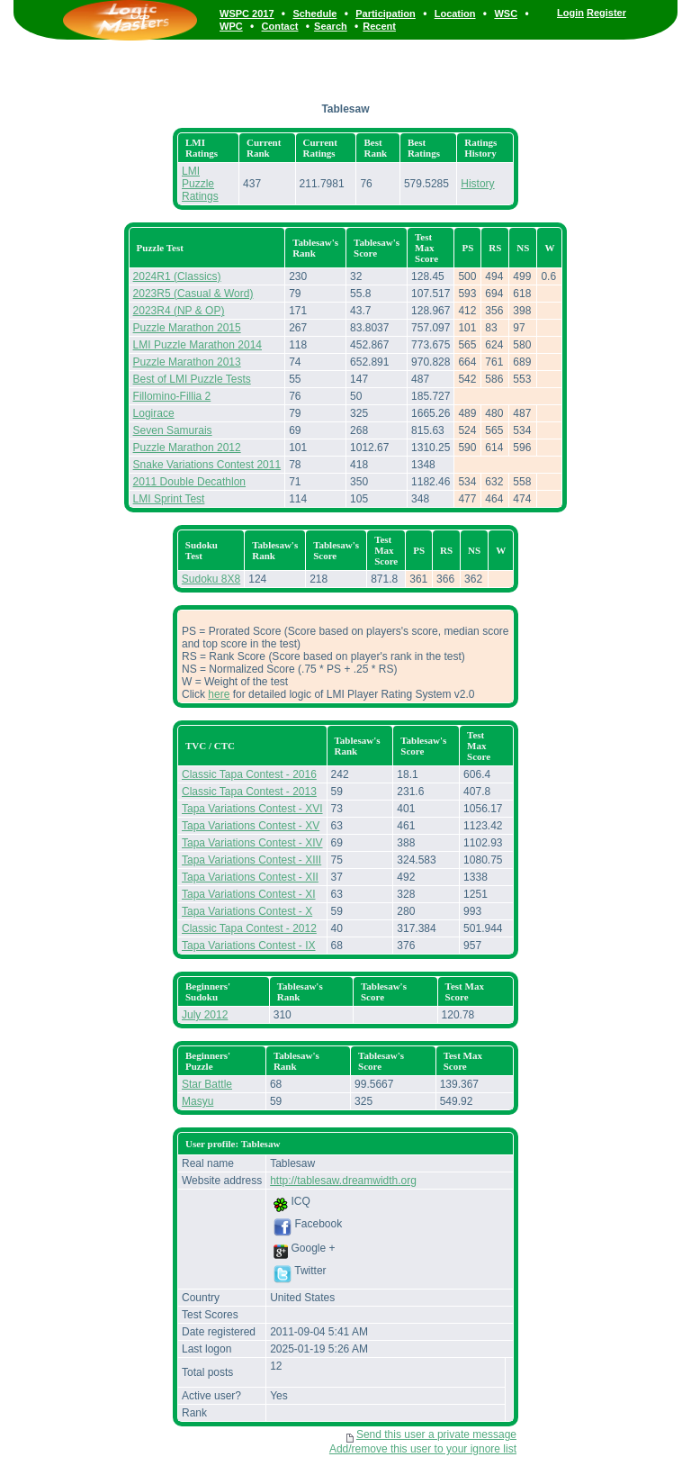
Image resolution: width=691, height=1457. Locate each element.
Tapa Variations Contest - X (247, 911)
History (477, 183)
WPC (231, 26)
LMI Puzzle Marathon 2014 (197, 345)
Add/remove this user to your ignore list (422, 1449)
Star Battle (207, 1084)
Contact (280, 26)
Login (570, 12)
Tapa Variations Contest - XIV (252, 843)
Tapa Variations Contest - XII (250, 877)
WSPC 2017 (247, 13)
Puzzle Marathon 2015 (187, 327)
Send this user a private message (436, 1434)
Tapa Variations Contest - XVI (252, 808)
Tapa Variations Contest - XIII (251, 860)
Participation (385, 13)
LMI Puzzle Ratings (200, 184)
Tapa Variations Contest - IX (249, 945)
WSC (505, 13)
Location (455, 13)
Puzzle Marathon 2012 (187, 447)
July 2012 (205, 1015)
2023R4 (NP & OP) (179, 310)
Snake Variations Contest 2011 (207, 464)
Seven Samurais (172, 430)
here (218, 694)
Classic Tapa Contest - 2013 (249, 791)
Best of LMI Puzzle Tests (192, 379)
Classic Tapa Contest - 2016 (249, 774)
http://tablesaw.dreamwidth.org (343, 1180)
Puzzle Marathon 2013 (187, 362)
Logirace (154, 413)
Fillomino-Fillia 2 (172, 396)
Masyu (197, 1101)
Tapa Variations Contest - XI (249, 894)
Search (330, 26)
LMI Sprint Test (169, 499)
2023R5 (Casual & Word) (193, 293)
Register (606, 12)
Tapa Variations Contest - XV (250, 825)
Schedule (314, 13)
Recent (379, 26)
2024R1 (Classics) (177, 276)
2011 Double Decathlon (189, 481)
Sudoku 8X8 (211, 579)
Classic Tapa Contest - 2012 (249, 928)
